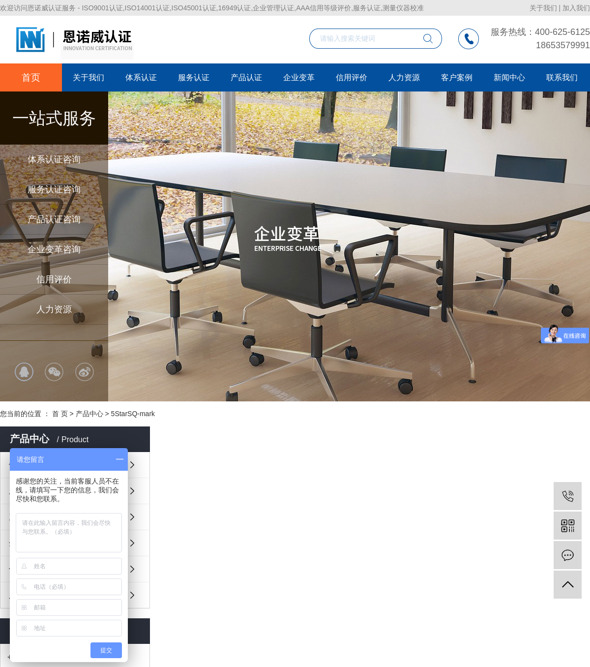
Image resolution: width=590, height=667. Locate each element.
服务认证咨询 (54, 189)
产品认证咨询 (54, 219)
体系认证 (141, 77)
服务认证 (193, 77)
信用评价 (54, 279)
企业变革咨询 (54, 249)
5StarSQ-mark (133, 414)
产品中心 (89, 414)
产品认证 (246, 77)
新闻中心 (509, 77)
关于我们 (543, 8)
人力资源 (54, 309)
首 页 (60, 414)
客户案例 (456, 77)
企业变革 (299, 77)
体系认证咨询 (54, 159)
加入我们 (576, 8)
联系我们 (562, 77)
